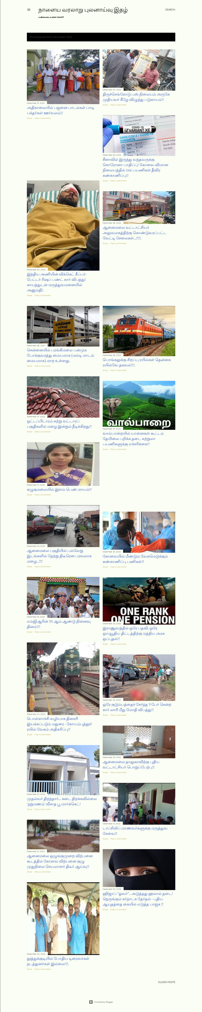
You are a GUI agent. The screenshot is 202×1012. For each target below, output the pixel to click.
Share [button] (29, 118)
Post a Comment (43, 118)
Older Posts (166, 982)
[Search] (170, 10)
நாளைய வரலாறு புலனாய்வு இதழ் (83, 9)
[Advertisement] (63, 150)
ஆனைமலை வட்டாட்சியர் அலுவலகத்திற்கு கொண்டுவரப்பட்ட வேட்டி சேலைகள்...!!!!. (134, 233)
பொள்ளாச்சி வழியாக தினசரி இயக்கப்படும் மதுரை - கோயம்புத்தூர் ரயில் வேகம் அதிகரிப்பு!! (59, 724)
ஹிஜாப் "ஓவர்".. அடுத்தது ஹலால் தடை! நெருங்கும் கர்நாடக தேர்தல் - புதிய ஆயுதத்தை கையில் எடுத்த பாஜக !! (138, 899)
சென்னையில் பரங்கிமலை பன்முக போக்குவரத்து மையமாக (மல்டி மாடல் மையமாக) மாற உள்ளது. (60, 355)
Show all (165, 37)
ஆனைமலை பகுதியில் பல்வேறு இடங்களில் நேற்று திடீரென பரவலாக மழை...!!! (59, 556)
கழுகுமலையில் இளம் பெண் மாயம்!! (59, 489)
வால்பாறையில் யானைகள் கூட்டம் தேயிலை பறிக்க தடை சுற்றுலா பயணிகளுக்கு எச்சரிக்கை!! (133, 438)
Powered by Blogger (101, 1002)
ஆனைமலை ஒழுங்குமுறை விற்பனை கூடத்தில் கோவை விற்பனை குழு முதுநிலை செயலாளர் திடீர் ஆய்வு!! (60, 861)
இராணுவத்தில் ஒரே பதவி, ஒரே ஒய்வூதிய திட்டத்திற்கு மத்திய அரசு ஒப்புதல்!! (134, 633)
